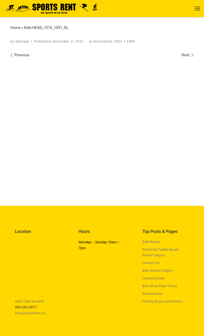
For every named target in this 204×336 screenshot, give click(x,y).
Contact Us (151, 263)
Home (15, 27)
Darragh (22, 41)
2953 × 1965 (124, 41)
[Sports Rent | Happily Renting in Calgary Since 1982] (54, 8)
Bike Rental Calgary (157, 271)
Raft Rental (151, 242)
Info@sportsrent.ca (30, 313)
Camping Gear (153, 278)
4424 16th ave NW (29, 301)
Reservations (152, 294)
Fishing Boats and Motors (162, 301)
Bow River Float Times (159, 286)
